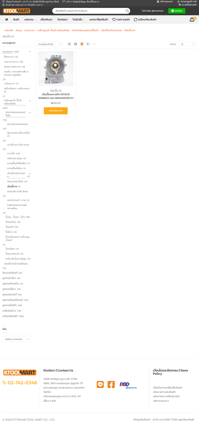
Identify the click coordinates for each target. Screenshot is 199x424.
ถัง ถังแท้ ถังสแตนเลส (17, 124)
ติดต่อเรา (63, 19)
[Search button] (127, 11)
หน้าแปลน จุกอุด (14, 158)
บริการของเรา (161, 401)
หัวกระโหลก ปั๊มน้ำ (15, 181)
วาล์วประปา (9, 83)
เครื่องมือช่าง (9, 311)
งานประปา (29, 30)
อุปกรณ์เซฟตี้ (9, 294)
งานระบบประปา (11, 61)
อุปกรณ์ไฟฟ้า (9, 305)
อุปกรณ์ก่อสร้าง (10, 283)
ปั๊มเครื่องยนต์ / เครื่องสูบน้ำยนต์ (18, 238)
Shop (19, 30)
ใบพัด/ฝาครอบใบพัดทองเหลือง (17, 206)
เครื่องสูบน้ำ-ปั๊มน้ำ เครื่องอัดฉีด (53, 30)
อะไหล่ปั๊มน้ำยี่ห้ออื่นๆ (16, 163)
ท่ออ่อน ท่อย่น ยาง (12, 66)
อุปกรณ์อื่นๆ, (9, 289)
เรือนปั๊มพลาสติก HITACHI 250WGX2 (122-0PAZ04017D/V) (55, 96)
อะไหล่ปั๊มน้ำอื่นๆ (14, 168)
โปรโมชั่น (78, 19)
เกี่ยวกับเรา (46, 19)
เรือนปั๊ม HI (55, 91)
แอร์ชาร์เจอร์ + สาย (16, 200)
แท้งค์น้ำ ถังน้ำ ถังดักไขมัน (15, 263)
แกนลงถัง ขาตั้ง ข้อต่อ (17, 191)
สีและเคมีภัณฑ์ (9, 273)
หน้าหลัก (9, 30)
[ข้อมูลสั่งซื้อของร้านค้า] (49, 44)
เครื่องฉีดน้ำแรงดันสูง (16, 259)
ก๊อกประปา (9, 56)
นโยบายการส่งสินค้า (164, 392)
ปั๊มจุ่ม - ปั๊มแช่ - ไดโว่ (15, 217)
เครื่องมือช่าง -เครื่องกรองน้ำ (16, 90)
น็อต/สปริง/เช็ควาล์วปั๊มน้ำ (18, 134)
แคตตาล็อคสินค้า (99, 19)
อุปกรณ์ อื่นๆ (9, 278)
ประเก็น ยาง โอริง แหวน (18, 144)
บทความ (29, 19)
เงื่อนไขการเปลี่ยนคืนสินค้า (167, 387)
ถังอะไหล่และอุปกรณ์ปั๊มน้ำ (85, 30)
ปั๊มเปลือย (10, 249)
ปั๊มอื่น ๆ (9, 232)
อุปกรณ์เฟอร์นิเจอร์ (12, 300)
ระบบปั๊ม (11, 153)
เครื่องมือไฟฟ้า (10, 316)
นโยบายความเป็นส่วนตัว (166, 396)
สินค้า (16, 19)
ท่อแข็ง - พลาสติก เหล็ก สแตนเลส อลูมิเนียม (16, 73)
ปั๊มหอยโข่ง (11, 222)
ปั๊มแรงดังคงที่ (12, 254)
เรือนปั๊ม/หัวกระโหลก (111, 30)
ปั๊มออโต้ (10, 227)
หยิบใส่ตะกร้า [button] (56, 111)
